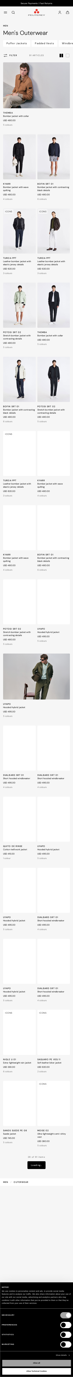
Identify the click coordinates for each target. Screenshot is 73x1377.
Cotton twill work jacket (15, 849)
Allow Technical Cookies (36, 1371)
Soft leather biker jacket (49, 1062)
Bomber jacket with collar (16, 116)
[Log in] (59, 12)
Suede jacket (9, 1133)
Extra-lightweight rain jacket (17, 1062)
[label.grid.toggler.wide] (67, 55)
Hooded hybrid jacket (48, 632)
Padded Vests (44, 43)
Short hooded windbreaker (16, 778)
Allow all (36, 1363)
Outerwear (21, 1182)
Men (6, 1182)
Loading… (36, 1165)
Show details (61, 1355)
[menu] (5, 12)
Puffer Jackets (16, 43)
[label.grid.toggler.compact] (61, 55)
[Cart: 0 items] (67, 12)
